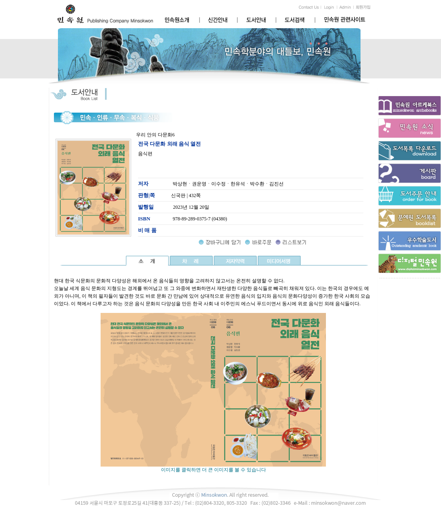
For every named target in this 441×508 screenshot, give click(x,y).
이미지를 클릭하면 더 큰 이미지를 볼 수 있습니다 (213, 467)
